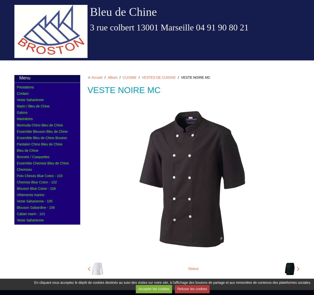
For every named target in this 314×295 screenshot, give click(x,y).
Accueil (96, 77)
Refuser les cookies (192, 289)
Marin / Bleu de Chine (33, 106)
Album (113, 77)
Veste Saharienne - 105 (34, 201)
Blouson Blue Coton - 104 (36, 188)
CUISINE (130, 77)
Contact (23, 93)
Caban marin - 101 (31, 214)
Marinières (25, 119)
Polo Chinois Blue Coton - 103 (40, 176)
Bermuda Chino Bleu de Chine (40, 125)
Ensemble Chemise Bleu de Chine (43, 163)
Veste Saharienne (30, 100)
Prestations (25, 87)
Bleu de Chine (123, 11)
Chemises (24, 169)
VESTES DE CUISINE (159, 77)
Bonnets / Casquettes (33, 157)
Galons (22, 112)
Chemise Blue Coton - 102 (37, 182)
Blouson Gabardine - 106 (36, 207)
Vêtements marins (30, 195)
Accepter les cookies (153, 289)
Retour (193, 269)
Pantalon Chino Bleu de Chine (40, 144)
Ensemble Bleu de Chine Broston (42, 138)
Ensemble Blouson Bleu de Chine (42, 131)
